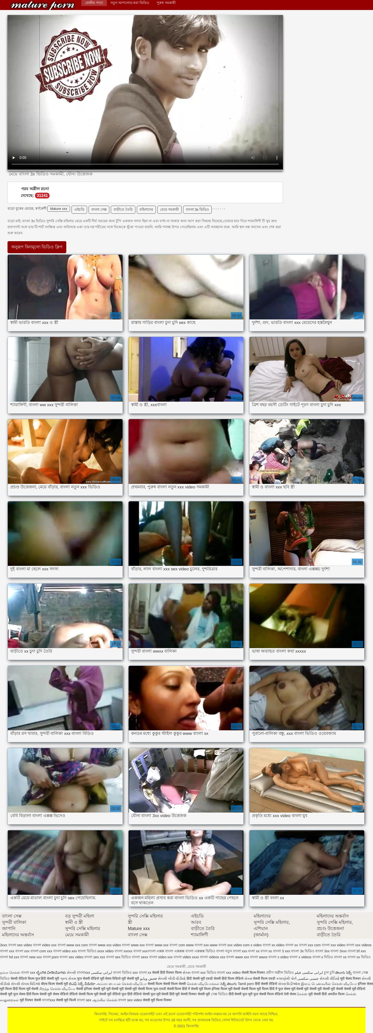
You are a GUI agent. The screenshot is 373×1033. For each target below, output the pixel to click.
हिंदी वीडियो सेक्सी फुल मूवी (144, 994)
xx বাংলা (300, 945)
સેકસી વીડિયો (329, 979)
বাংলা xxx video (228, 973)
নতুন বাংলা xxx (236, 951)
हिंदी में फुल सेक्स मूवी (282, 989)
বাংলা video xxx (161, 957)
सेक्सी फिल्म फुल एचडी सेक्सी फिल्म (160, 989)
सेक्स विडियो (113, 979)
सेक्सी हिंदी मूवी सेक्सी (175, 994)
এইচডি (79, 209)
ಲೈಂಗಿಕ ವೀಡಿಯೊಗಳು (51, 973)
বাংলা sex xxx (94, 957)
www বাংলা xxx (197, 945)
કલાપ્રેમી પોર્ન (286, 979)
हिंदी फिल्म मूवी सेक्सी (26, 989)
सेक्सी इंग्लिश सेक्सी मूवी (91, 989)
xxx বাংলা (16, 951)
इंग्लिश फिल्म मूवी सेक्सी (226, 989)
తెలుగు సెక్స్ (343, 973)
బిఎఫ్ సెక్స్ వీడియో (82, 984)
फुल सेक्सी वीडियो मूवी (90, 979)
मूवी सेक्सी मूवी (130, 979)
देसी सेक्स (290, 994)
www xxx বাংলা (142, 945)
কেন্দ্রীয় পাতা (94, 3)
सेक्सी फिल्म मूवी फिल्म (255, 989)
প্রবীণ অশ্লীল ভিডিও (280, 973)
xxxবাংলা (149, 951)
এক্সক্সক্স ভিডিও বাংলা (209, 951)
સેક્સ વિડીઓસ (289, 984)
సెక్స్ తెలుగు (228, 984)
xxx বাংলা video (59, 951)
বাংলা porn (51, 957)
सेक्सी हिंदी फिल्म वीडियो (229, 979)
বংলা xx (253, 951)
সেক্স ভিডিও (219, 994)
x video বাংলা (260, 945)
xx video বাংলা (282, 945)
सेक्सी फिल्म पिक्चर (254, 973)
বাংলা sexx (140, 957)
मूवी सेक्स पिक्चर (350, 979)
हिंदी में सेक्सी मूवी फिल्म (196, 989)
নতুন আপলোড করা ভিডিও (130, 3)
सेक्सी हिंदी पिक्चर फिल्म (167, 973)
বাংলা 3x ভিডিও (197, 209)
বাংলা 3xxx (338, 951)
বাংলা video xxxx (186, 957)
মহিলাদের (146, 209)
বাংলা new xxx (31, 957)
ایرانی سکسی (102, 973)
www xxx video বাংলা (114, 945)
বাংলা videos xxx (212, 957)
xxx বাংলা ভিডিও (84, 951)
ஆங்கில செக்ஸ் (104, 1000)
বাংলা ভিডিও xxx (125, 973)
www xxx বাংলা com (170, 945)
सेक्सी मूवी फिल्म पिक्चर (157, 1000)
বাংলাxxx (83, 973)
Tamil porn (246, 984)
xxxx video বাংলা (110, 951)
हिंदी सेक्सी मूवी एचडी (200, 979)
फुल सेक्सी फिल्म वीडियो (268, 994)
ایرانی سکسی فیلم (309, 973)
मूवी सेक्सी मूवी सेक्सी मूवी (122, 989)
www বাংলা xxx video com (230, 945)
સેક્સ (186, 973)
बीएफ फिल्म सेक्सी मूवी (54, 984)
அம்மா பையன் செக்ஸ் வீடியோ (121, 984)
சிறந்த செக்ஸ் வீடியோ (57, 989)
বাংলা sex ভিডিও (118, 957)
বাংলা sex (84, 1000)
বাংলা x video (278, 957)
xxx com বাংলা (319, 945)
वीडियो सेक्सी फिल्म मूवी (83, 994)
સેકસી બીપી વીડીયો (172, 979)
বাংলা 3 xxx (281, 951)
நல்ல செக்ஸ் (10, 973)
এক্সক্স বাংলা (164, 951)
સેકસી (71, 973)
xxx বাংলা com (35, 951)
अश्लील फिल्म (336, 994)
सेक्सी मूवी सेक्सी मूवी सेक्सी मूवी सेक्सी (320, 989)
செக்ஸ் (302, 994)
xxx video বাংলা (342, 945)
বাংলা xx (340, 957)
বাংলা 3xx (322, 951)
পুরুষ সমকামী (166, 3)
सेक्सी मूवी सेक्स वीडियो (54, 994)
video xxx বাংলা (54, 945)
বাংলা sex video (71, 957)
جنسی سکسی (308, 979)
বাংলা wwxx (258, 957)
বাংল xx (266, 951)
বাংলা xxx (28, 973)
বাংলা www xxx (237, 957)
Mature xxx (58, 209)
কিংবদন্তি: (42, 5)
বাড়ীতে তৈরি (123, 209)
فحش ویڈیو (148, 979)
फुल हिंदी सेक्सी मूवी (47, 979)
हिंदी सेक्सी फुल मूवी (241, 994)
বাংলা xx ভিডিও (358, 957)
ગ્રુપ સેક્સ (68, 979)
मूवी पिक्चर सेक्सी (30, 1000)
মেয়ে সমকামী (169, 209)
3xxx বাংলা (8, 945)
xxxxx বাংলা (132, 951)
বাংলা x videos (300, 957)
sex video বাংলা (29, 945)
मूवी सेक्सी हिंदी (317, 994)
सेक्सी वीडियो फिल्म (23, 979)
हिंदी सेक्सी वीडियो (266, 984)
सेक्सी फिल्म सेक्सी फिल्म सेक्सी (167, 984)
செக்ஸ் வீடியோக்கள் (203, 984)
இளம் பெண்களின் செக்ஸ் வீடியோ (329, 984)
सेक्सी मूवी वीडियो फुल (113, 994)
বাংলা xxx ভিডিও (203, 973)
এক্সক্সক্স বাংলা (183, 951)
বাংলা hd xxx (9, 957)
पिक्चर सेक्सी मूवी (199, 994)
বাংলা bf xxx (357, 951)
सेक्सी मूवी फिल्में (66, 1000)
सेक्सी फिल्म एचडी (264, 979)
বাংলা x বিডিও (322, 957)
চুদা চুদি (329, 973)
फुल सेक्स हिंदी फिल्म (26, 994)
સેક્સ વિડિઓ (30, 984)
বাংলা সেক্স (99, 209)
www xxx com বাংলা (82, 945)
